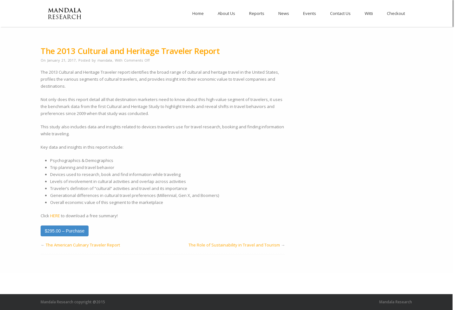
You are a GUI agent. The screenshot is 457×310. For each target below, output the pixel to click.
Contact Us (340, 13)
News (283, 13)
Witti (369, 13)
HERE (55, 216)
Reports (256, 13)
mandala (104, 60)
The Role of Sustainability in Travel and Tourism (234, 245)
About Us (226, 13)
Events (309, 13)
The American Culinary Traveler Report (83, 245)
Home (198, 13)
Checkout (396, 13)
